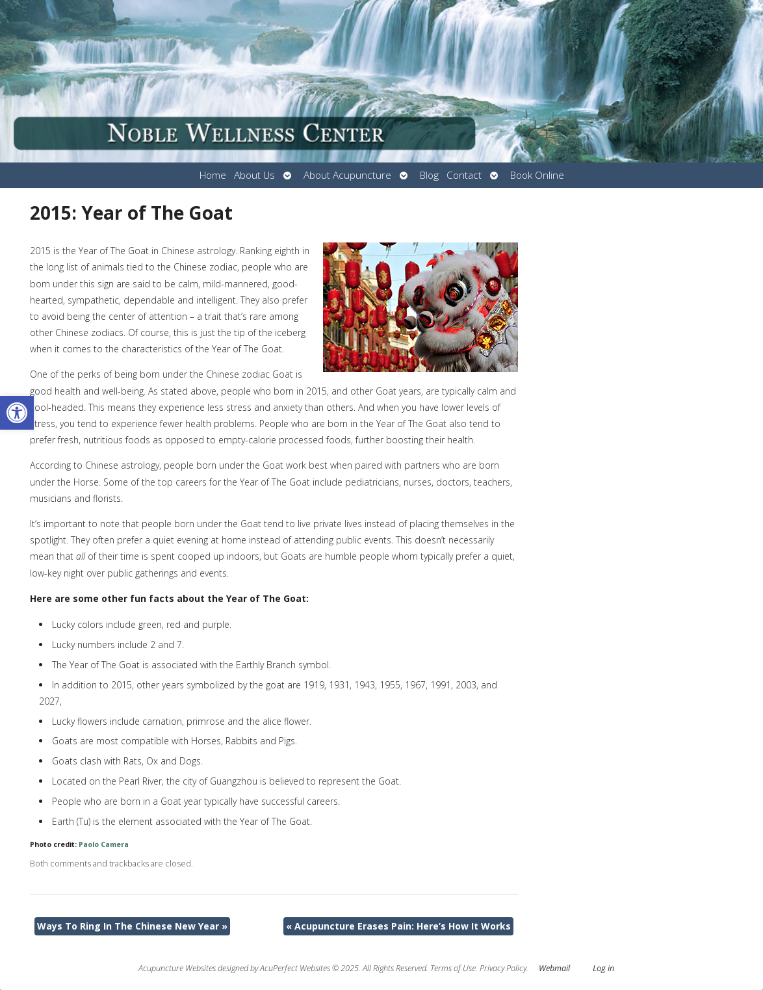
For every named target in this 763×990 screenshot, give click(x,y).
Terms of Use (453, 968)
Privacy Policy (503, 968)
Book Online (537, 175)
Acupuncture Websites (177, 968)
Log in (603, 968)
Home (213, 175)
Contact (464, 175)
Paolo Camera (104, 844)
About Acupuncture (347, 175)
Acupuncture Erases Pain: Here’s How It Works (398, 926)
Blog (429, 175)
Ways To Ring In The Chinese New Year (132, 926)
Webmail (554, 968)
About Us (254, 175)
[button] (17, 413)
